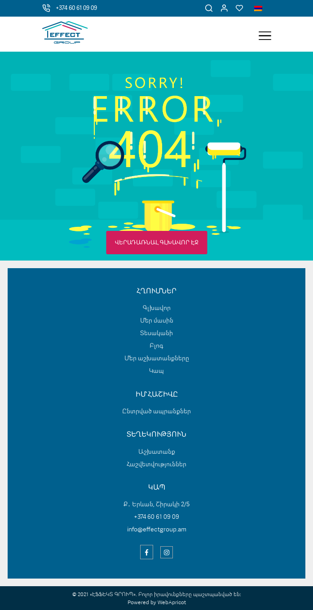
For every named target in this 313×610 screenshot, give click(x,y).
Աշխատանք (156, 452)
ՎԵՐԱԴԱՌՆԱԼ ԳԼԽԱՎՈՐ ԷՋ (156, 243)
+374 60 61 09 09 (76, 8)
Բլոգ (156, 346)
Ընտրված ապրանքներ (156, 411)
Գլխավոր (157, 308)
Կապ (156, 371)
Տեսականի (156, 333)
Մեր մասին (156, 321)
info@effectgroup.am (156, 529)
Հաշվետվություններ (156, 464)
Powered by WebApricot (157, 603)
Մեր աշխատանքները (156, 358)
